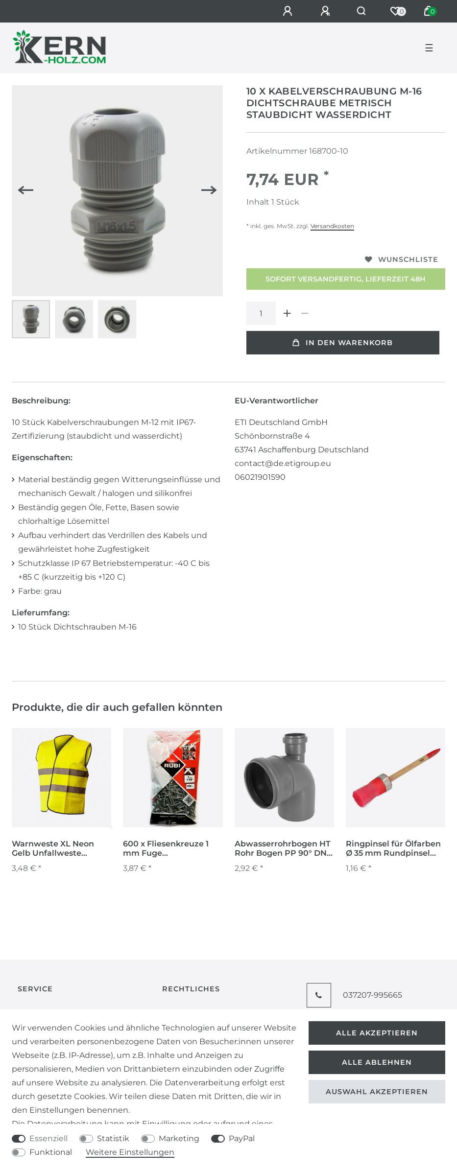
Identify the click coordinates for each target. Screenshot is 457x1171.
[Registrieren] (327, 11)
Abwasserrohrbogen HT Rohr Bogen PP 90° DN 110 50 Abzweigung (283, 849)
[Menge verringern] (305, 313)
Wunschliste (401, 259)
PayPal (242, 1138)
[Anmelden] (289, 11)
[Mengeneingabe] (261, 313)
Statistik (113, 1138)
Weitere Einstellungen (130, 1152)
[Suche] (362, 11)
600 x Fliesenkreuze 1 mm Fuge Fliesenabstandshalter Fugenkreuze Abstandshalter (168, 849)
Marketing (179, 1138)
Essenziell (48, 1138)
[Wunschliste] (395, 11)
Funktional (50, 1152)
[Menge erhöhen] (287, 313)
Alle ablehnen (377, 1062)
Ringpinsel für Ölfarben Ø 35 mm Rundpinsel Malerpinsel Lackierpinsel (393, 849)
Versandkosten (332, 226)
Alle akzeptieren (377, 1033)
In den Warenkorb (342, 342)
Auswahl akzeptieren (377, 1091)
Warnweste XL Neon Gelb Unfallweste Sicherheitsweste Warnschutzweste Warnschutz (53, 849)
